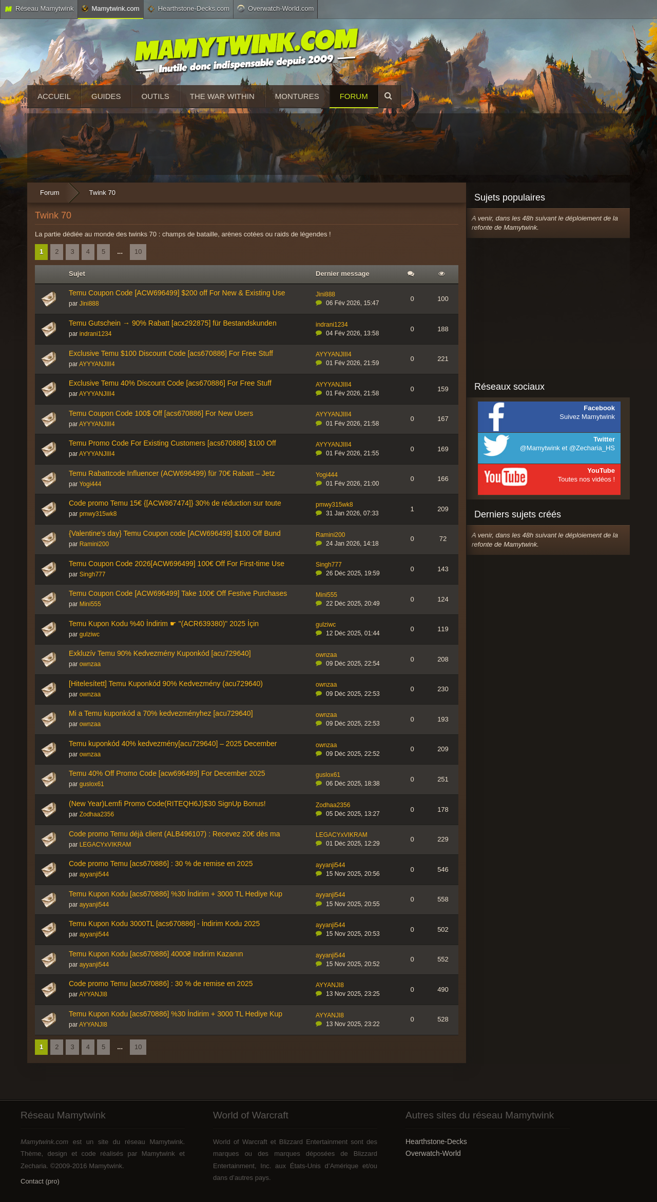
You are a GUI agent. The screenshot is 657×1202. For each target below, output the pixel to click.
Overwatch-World (433, 1153)
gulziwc (90, 634)
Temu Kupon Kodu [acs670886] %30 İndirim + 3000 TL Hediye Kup (175, 894)
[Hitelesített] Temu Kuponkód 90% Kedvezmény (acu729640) (166, 683)
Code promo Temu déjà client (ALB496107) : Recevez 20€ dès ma (174, 834)
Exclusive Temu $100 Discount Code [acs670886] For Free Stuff (171, 353)
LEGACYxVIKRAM (105, 844)
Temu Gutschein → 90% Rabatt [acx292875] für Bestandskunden (173, 323)
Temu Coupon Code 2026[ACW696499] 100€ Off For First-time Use (176, 563)
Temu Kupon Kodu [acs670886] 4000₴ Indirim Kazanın (156, 954)
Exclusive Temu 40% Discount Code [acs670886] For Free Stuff (170, 383)
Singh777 (93, 574)
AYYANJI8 (93, 994)
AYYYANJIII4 (97, 364)
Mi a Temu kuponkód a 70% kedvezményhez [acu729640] (161, 713)
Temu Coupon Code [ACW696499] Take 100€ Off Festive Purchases (178, 593)
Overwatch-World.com (275, 8)
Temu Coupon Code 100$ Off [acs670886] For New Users (161, 413)
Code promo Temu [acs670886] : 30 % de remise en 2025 (161, 863)
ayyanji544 (94, 874)
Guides (106, 96)
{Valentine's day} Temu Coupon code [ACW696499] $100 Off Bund (175, 533)
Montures (297, 96)
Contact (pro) (40, 1181)
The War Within (222, 96)
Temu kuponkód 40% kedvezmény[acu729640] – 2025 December (173, 743)
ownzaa (90, 664)
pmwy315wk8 (98, 513)
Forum (354, 96)
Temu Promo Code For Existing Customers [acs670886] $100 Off (172, 443)
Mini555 (90, 604)
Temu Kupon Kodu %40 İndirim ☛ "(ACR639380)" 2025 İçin (164, 623)
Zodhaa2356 (97, 814)
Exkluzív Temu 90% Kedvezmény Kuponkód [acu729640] (160, 653)
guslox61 (92, 784)
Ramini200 (94, 544)
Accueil (54, 96)
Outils (155, 96)
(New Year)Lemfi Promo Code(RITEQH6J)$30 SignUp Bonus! (167, 803)
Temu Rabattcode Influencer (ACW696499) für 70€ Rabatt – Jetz (172, 473)
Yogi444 (90, 484)
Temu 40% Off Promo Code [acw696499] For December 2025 (167, 773)
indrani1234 (96, 333)
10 (138, 251)
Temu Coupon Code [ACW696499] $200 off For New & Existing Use (177, 293)
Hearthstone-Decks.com (188, 9)
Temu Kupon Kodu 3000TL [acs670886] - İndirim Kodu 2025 (164, 923)
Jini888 (89, 303)
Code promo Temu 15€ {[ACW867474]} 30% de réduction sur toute (175, 503)
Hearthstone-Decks (436, 1141)
